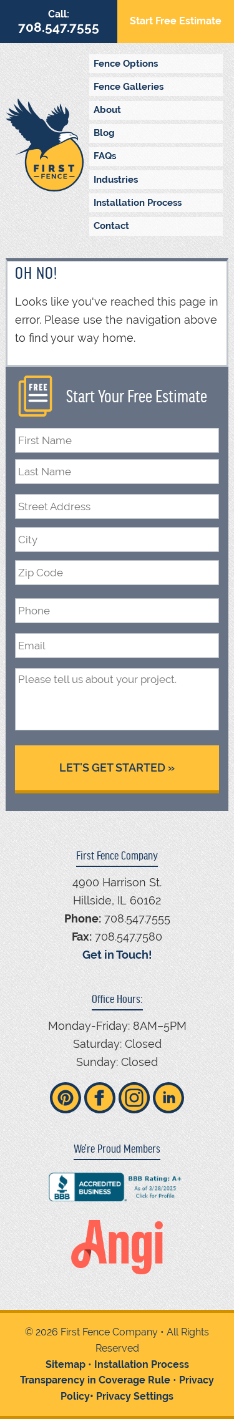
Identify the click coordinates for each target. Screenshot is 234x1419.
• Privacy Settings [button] (131, 1396)
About (107, 109)
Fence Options (126, 63)
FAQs (105, 156)
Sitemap (65, 1364)
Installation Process (138, 202)
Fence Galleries (128, 86)
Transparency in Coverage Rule (95, 1380)
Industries (116, 179)
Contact (111, 225)
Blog (104, 132)
